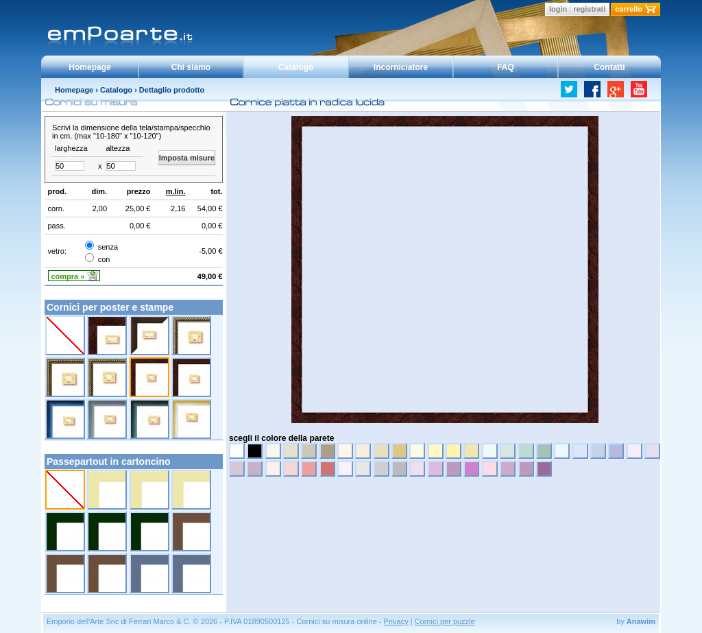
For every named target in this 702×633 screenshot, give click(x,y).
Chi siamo (190, 67)
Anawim (641, 621)
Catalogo (295, 67)
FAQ (505, 67)
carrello (628, 9)
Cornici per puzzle (445, 621)
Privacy (396, 621)
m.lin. (176, 191)
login (558, 9)
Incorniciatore (401, 67)
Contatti (609, 67)
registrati (589, 9)
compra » (68, 276)
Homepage (89, 67)
